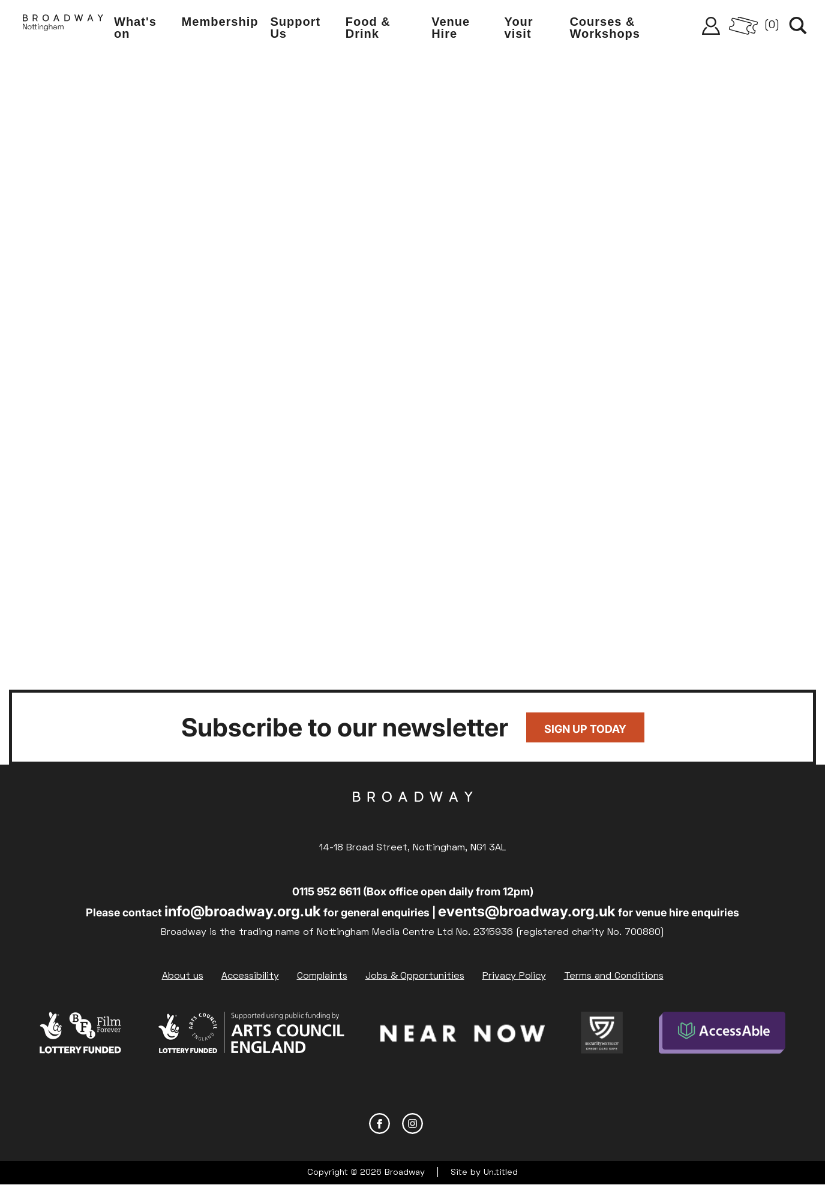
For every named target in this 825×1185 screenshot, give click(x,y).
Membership (220, 21)
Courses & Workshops (604, 27)
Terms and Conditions (614, 976)
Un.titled (501, 1173)
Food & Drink (368, 27)
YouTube (445, 1123)
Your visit (519, 27)
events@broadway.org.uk (527, 911)
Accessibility (250, 976)
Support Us (295, 27)
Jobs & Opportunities (414, 976)
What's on (135, 27)
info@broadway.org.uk (242, 911)
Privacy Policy (514, 976)
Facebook (379, 1123)
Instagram (412, 1123)
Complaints (322, 976)
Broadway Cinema (413, 816)
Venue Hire (450, 27)
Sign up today (585, 729)
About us (182, 976)
